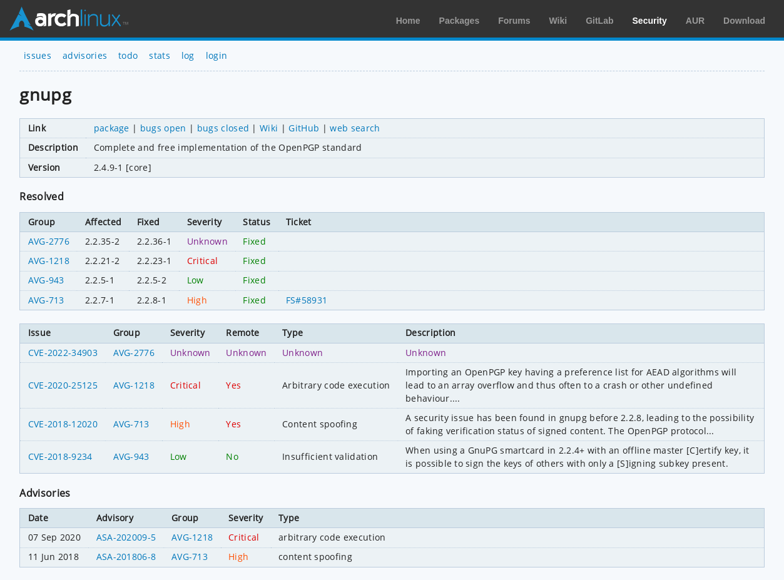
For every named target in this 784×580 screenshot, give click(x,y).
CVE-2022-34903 (63, 353)
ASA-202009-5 (126, 537)
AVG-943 (46, 280)
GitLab (599, 21)
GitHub (303, 128)
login (217, 55)
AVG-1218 (49, 261)
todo (128, 55)
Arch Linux (68, 18)
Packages (459, 21)
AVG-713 (46, 300)
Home (408, 21)
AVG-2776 (49, 241)
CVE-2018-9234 (60, 456)
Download (744, 21)
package (112, 128)
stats (159, 55)
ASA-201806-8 (126, 556)
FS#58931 (307, 300)
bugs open (163, 128)
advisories (85, 55)
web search (355, 128)
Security (650, 21)
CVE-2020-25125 (63, 385)
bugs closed (223, 128)
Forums (514, 21)
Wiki (558, 21)
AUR (695, 21)
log (188, 55)
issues (37, 55)
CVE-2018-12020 (63, 424)
